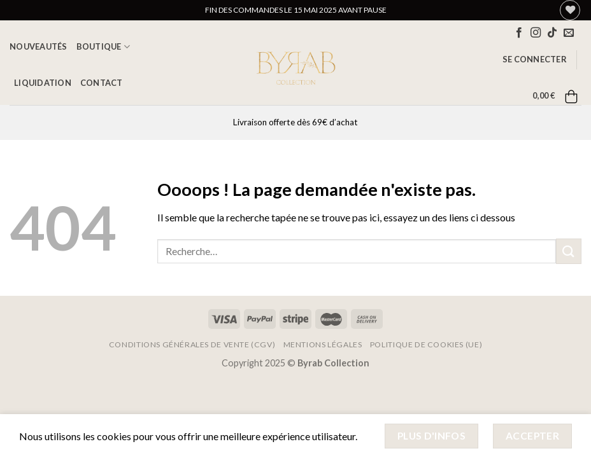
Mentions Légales (322, 344)
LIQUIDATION (42, 83)
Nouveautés (39, 46)
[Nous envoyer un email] (569, 33)
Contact (101, 83)
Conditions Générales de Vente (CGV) (192, 344)
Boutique (103, 47)
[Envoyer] (568, 251)
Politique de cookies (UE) (426, 344)
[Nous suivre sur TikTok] (552, 33)
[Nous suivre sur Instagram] (535, 33)
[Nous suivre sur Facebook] (519, 33)
